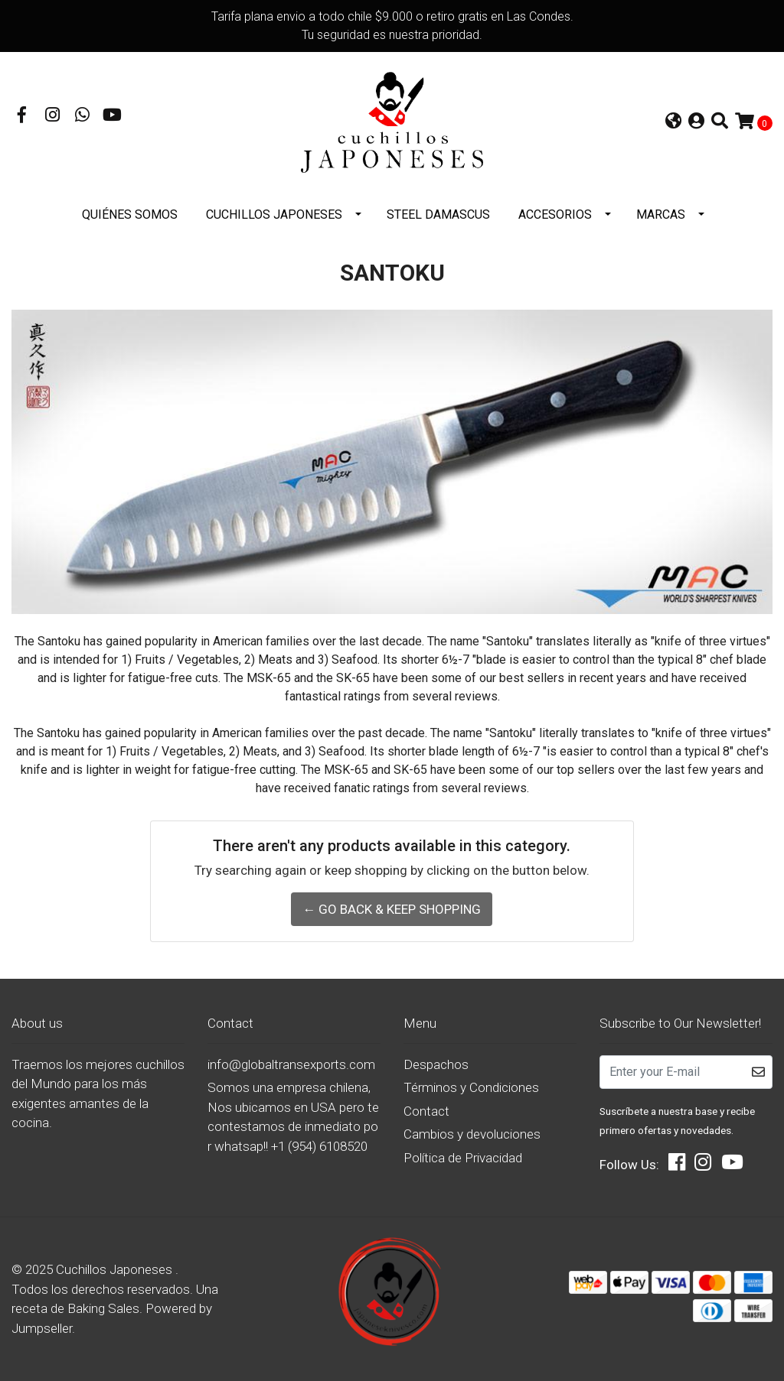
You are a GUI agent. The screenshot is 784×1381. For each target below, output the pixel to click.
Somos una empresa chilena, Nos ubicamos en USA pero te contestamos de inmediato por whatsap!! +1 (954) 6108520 (293, 1117)
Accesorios (555, 214)
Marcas (660, 214)
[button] (673, 122)
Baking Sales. (106, 1308)
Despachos (436, 1064)
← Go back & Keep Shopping (391, 909)
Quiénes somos (130, 214)
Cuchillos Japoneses (274, 214)
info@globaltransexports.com (291, 1064)
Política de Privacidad (462, 1157)
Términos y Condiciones (471, 1087)
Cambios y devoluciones (472, 1134)
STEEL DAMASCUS (438, 214)
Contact (426, 1111)
